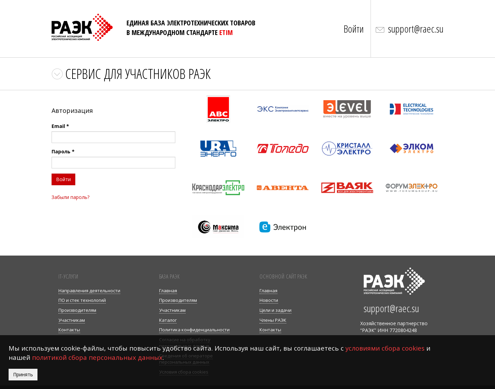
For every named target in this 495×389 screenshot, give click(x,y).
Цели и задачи (276, 310)
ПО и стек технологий (82, 300)
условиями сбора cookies (385, 348)
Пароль (63, 151)
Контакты (69, 330)
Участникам (71, 320)
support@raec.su (415, 29)
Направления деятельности (89, 290)
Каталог (168, 320)
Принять (23, 374)
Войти (353, 29)
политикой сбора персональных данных (97, 357)
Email (60, 126)
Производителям (77, 310)
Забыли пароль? (70, 197)
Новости (269, 300)
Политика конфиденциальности (194, 330)
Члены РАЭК (273, 320)
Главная (168, 290)
